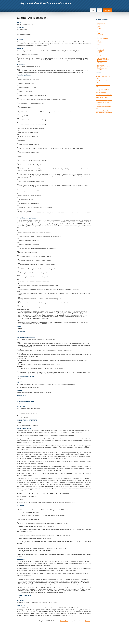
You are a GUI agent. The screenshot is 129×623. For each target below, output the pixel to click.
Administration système (103, 66)
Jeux (98, 63)
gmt (99, 41)
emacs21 (101, 34)
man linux (107, 10)
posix (63, 3)
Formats (99, 62)
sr (98, 26)
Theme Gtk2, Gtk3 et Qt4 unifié (104, 100)
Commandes (53, 3)
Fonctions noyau (102, 68)
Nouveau (99, 69)
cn (99, 37)
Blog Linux (98, 72)
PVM (99, 54)
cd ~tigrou (22, 3)
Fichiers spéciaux (102, 61)
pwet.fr (31, 3)
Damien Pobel (64, 621)
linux (43, 3)
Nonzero (87, 621)
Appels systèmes (102, 58)
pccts (99, 55)
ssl (99, 44)
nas (99, 52)
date (69, 3)
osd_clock (101, 50)
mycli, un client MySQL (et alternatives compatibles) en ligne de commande (103, 90)
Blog (93, 10)
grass (100, 43)
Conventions (100, 65)
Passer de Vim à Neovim (102, 97)
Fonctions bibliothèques (104, 59)
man (38, 3)
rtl (98, 24)
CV (99, 10)
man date (21, 18)
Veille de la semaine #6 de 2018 (104, 95)
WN (99, 28)
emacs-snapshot (103, 38)
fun (99, 33)
